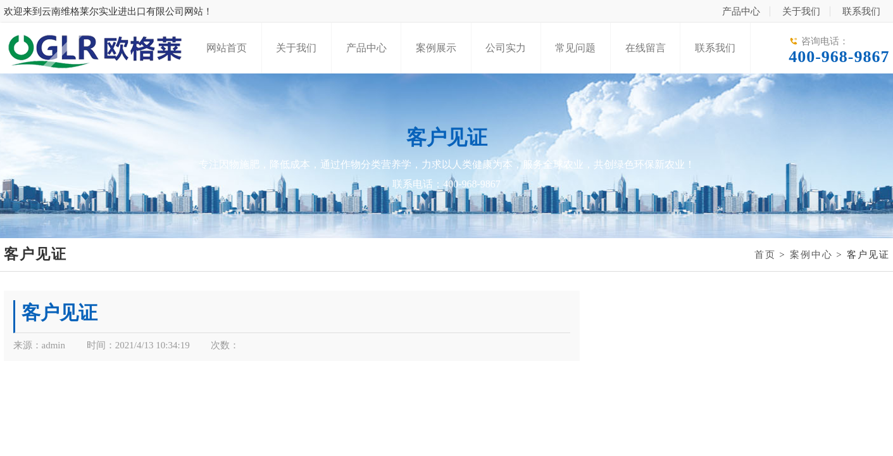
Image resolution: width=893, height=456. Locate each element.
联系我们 (861, 11)
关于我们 (801, 11)
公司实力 (505, 47)
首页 (765, 255)
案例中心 (811, 255)
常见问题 (575, 47)
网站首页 (226, 47)
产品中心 (741, 11)
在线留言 (645, 47)
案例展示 (436, 47)
